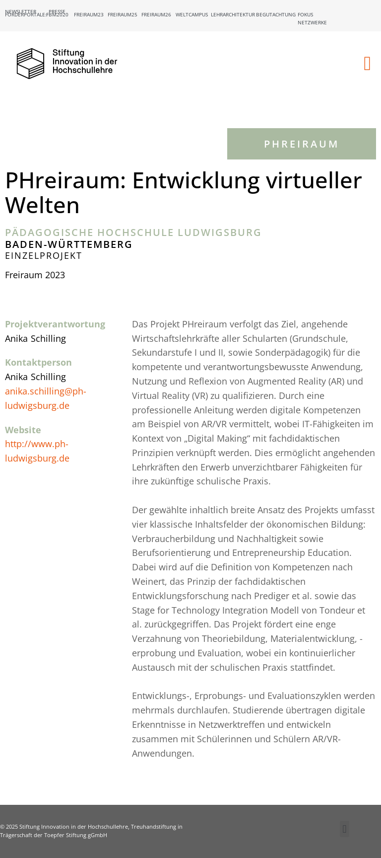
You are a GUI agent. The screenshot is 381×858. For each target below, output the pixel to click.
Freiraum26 (156, 14)
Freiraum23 (89, 14)
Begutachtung (276, 14)
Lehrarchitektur (233, 14)
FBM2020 (57, 14)
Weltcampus (192, 14)
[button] (367, 63)
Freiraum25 (122, 14)
